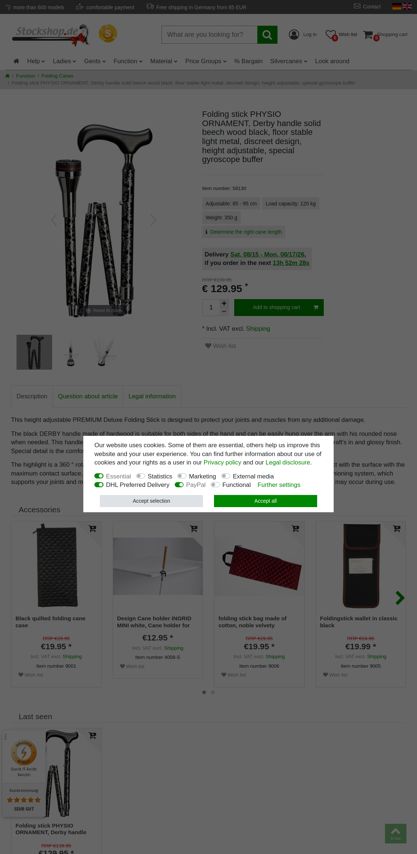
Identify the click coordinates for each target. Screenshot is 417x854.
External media (253, 476)
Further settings (279, 484)
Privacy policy (223, 462)
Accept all (265, 501)
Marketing (202, 476)
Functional (236, 484)
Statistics (160, 476)
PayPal (196, 484)
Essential (118, 476)
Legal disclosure (288, 462)
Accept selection (151, 501)
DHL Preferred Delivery (138, 484)
